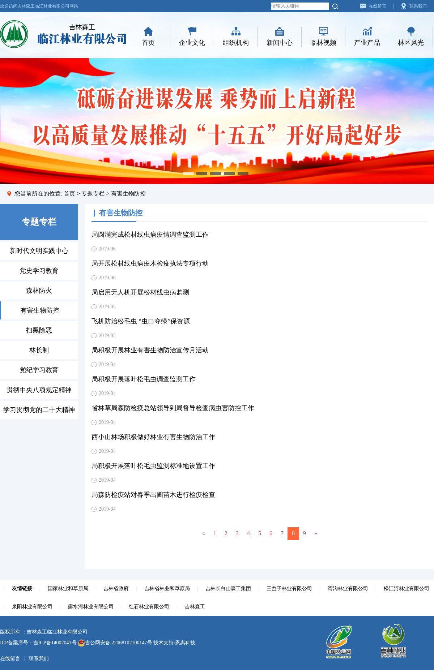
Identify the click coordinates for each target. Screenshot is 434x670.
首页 (148, 42)
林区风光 (411, 42)
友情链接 (22, 588)
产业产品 (367, 42)
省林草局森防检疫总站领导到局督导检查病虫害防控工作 (173, 408)
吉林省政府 (116, 588)
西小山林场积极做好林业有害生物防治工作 (153, 437)
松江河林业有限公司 (406, 588)
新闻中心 (280, 42)
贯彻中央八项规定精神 (39, 390)
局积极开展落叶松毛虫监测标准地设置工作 (153, 465)
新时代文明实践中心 (39, 250)
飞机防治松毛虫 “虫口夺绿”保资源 (141, 321)
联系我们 (418, 6)
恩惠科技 (185, 642)
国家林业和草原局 (68, 588)
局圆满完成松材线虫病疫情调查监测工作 (150, 234)
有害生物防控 (39, 310)
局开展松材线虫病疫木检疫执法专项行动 (150, 263)
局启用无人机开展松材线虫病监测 (140, 292)
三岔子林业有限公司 (289, 588)
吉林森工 (195, 606)
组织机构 (236, 42)
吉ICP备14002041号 (55, 642)
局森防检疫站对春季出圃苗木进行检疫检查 (153, 494)
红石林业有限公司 (149, 606)
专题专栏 (93, 193)
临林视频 (323, 42)
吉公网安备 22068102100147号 (115, 642)
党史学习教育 (39, 270)
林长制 (39, 350)
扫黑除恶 (39, 330)
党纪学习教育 (39, 370)
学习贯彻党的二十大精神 (39, 409)
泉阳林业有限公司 (32, 606)
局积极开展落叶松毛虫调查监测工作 (144, 379)
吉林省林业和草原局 (167, 588)
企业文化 (192, 42)
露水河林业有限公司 (91, 606)
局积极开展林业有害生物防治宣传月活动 (150, 350)
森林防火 (39, 290)
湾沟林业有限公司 (348, 588)
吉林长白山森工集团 (228, 588)
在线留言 (377, 6)
